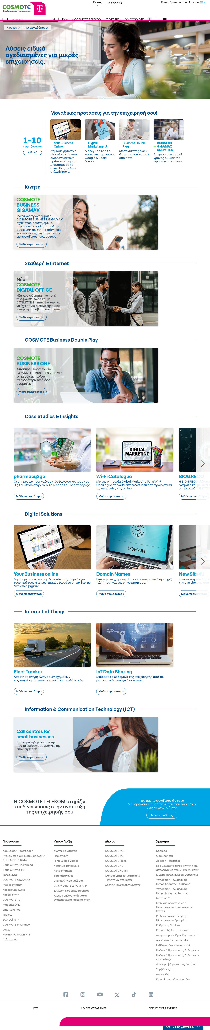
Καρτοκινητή (11, 894)
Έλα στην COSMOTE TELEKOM (81, 19)
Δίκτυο (183, 2)
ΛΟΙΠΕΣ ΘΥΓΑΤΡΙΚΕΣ (93, 1008)
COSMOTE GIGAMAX (16, 879)
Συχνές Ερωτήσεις (65, 850)
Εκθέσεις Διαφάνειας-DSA (173, 945)
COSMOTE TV (11, 899)
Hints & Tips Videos (66, 860)
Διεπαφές (162, 974)
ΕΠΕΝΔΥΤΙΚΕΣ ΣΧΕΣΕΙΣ (163, 1008)
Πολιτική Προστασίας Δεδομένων (178, 950)
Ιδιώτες (97, 2)
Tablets (7, 914)
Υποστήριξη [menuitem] (63, 841)
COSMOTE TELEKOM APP (70, 885)
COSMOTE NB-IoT (116, 870)
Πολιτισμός (10, 939)
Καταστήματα (169, 2)
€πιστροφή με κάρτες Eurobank (177, 964)
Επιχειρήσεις (115, 2)
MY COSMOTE (134, 19)
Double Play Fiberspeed (18, 865)
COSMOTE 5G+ (115, 850)
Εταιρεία (194, 2)
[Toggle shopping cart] (159, 19)
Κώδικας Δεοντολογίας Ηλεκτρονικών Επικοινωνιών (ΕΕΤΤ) (174, 907)
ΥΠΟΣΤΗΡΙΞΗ (113, 19)
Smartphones (11, 909)
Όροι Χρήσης (165, 855)
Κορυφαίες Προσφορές (18, 850)
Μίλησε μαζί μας (162, 815)
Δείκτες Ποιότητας (168, 860)
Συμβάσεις (163, 969)
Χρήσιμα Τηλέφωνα (66, 865)
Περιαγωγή (61, 855)
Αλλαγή (32, 152)
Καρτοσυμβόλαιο (14, 889)
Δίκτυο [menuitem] (110, 841)
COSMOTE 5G (114, 855)
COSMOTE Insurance (16, 924)
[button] (149, 19)
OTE (35, 1008)
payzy (6, 929)
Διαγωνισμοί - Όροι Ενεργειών (176, 935)
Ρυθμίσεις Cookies (168, 925)
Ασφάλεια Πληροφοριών (172, 940)
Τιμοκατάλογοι (63, 875)
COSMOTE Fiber (115, 860)
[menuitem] (65, 994)
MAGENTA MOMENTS (17, 934)
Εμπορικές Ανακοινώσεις (172, 930)
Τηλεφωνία (10, 874)
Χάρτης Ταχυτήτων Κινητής (123, 884)
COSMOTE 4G (114, 865)
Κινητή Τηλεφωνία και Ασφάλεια (177, 874)
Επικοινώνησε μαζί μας (69, 880)
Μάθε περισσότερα (31, 244)
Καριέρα (161, 850)
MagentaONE (11, 904)
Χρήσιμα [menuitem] (162, 841)
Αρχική (12, 27)
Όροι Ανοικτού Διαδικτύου (173, 979)
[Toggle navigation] (164, 19)
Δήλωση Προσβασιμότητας (71, 890)
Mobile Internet (13, 884)
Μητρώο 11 (163, 898)
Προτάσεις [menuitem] (11, 841)
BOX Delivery (11, 919)
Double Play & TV (13, 869)
